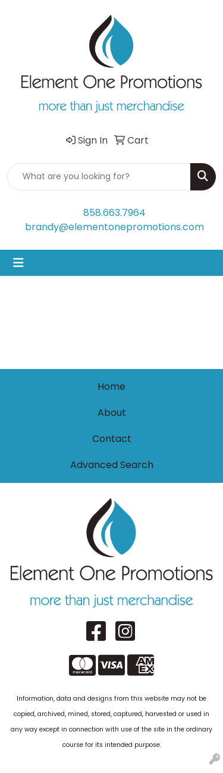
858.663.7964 (114, 213)
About (112, 412)
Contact (111, 439)
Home (111, 386)
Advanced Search (111, 465)
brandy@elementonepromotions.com (114, 227)
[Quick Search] (99, 176)
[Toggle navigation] (18, 263)
